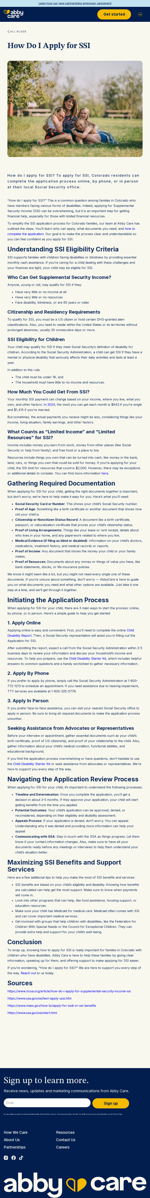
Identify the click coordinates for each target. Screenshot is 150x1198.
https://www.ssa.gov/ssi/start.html (32, 1013)
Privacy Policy (117, 1114)
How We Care (16, 1132)
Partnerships (15, 1147)
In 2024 (49, 404)
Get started (114, 14)
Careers (63, 1147)
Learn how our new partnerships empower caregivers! (75, 3)
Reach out (28, 973)
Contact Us (65, 1140)
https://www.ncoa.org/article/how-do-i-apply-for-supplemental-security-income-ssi (69, 991)
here (104, 473)
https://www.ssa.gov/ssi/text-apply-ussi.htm (39, 998)
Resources (65, 1132)
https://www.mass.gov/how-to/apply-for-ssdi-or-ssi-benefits (51, 1006)
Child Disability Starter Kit (87, 658)
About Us (12, 1140)
